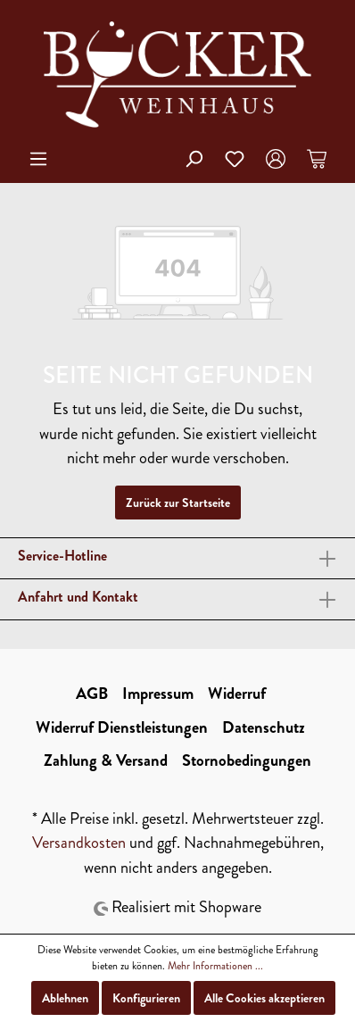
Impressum (158, 693)
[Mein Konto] (275, 159)
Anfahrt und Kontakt (78, 596)
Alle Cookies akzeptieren (264, 998)
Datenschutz (263, 727)
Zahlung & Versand (106, 760)
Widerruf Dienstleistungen (122, 727)
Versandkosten (79, 842)
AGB (92, 693)
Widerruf (237, 693)
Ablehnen (65, 998)
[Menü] (38, 159)
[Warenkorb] (316, 159)
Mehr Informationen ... (215, 966)
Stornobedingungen (246, 760)
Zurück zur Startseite (178, 502)
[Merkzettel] (234, 159)
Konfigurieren (146, 998)
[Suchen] (193, 159)
